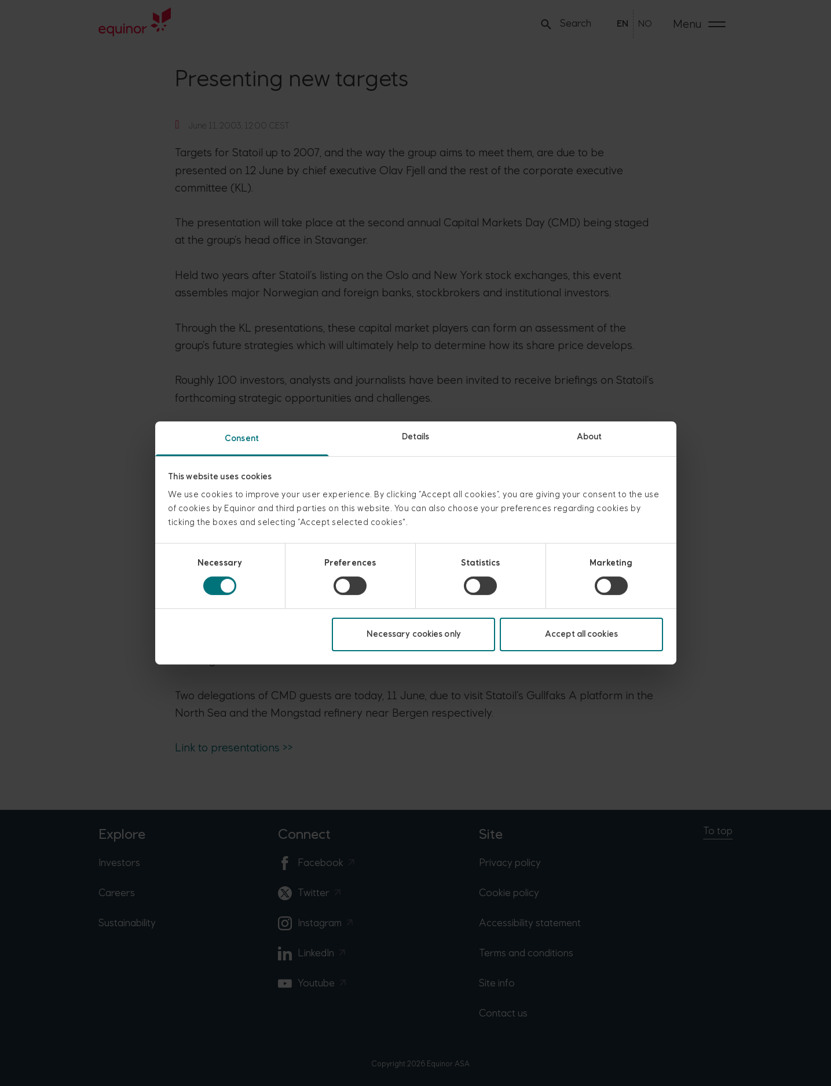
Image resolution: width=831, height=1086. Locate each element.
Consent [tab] (242, 438)
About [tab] (589, 436)
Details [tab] (416, 436)
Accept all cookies (581, 634)
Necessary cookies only (414, 634)
